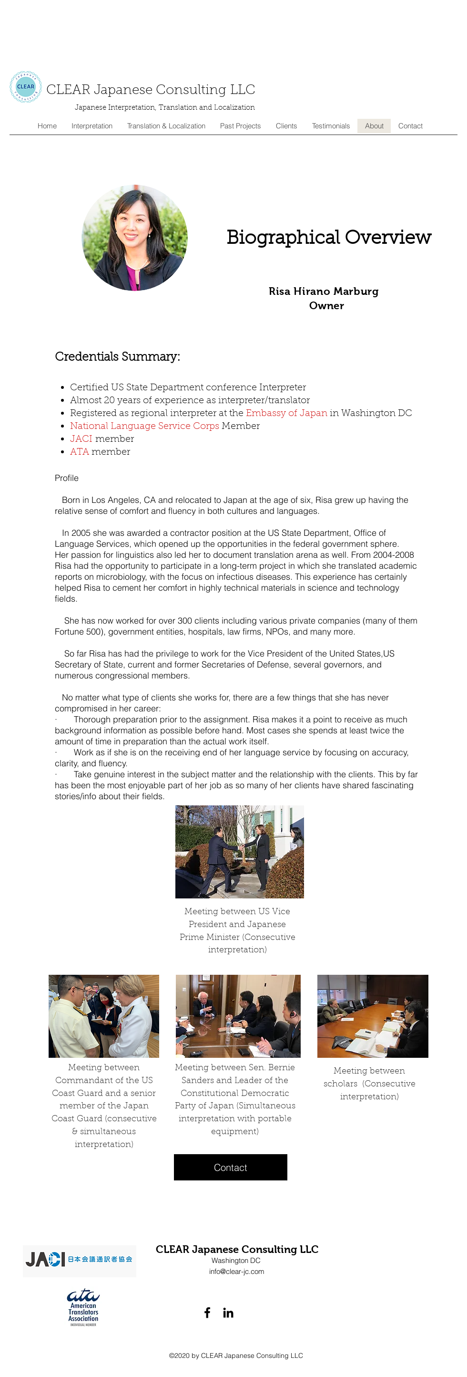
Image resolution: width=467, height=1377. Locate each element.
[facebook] (207, 1312)
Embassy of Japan (286, 413)
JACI (82, 439)
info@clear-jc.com (236, 1271)
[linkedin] (228, 1312)
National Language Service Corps (144, 426)
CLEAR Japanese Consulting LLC (150, 90)
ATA (80, 452)
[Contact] (230, 1167)
